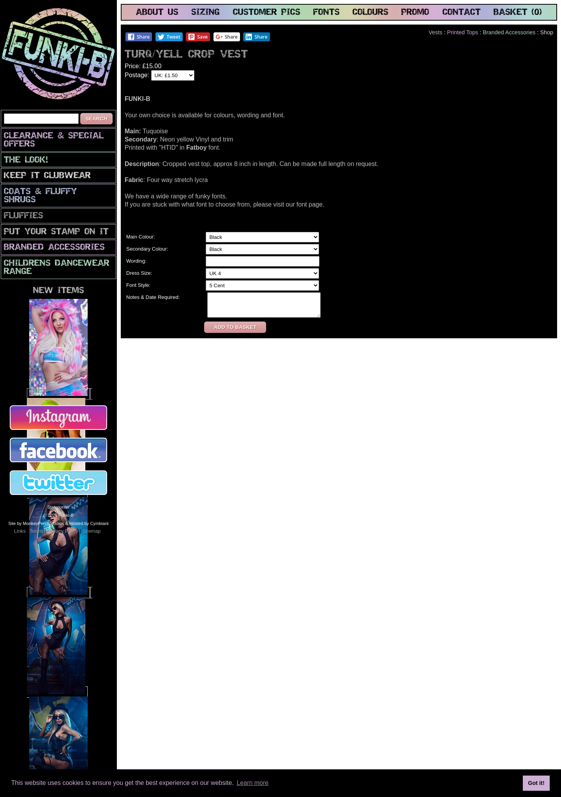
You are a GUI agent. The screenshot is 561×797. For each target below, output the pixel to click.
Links (20, 531)
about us (157, 13)
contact (462, 13)
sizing (205, 13)
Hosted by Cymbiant (89, 523)
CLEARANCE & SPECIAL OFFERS (54, 140)
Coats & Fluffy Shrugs (40, 196)
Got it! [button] (536, 783)
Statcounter (58, 507)
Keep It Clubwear (47, 176)
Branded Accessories (54, 248)
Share (138, 37)
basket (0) (518, 13)
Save (198, 37)
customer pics (266, 13)
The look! (26, 160)
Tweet (168, 37)
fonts (326, 13)
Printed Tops (462, 32)
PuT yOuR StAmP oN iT (56, 232)
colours (370, 13)
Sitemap (91, 531)
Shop (546, 32)
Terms (36, 531)
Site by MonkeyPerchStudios (36, 523)
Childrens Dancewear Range (56, 268)
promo (415, 13)
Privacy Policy (62, 531)
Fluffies (23, 216)
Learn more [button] (252, 782)
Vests (435, 32)
